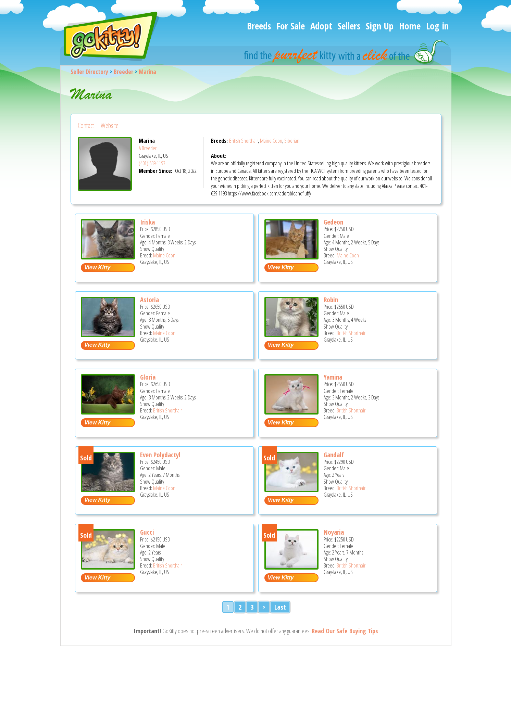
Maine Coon (271, 140)
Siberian (291, 140)
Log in (437, 26)
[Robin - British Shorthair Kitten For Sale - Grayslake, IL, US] (291, 334)
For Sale (290, 26)
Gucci (147, 532)
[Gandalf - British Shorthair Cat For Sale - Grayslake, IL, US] (291, 489)
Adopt (321, 26)
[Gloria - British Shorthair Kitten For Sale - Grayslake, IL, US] (108, 412)
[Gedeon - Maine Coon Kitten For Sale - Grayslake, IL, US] (291, 257)
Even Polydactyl (160, 454)
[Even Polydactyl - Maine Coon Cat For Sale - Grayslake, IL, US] (108, 489)
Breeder (123, 71)
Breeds (259, 26)
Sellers (349, 26)
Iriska (147, 222)
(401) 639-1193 (152, 163)
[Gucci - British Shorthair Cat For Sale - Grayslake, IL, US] (108, 567)
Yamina (333, 377)
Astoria (149, 299)
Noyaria (334, 532)
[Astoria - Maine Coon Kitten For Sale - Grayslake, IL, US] (108, 334)
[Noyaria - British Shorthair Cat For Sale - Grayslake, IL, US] (291, 567)
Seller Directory (89, 71)
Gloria (147, 377)
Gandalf (334, 454)
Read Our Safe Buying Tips (345, 631)
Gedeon (333, 222)
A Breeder (148, 148)
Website (110, 125)
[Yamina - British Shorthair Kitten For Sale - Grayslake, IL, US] (291, 412)
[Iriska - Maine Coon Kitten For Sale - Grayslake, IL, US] (108, 257)
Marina (147, 71)
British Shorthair (243, 140)
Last (280, 607)
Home (410, 26)
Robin (331, 299)
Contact (86, 125)
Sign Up (380, 26)
